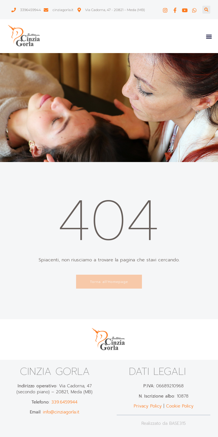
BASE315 (177, 423)
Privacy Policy (148, 406)
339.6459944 (64, 402)
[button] (206, 10)
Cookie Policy (180, 406)
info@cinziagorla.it (61, 412)
